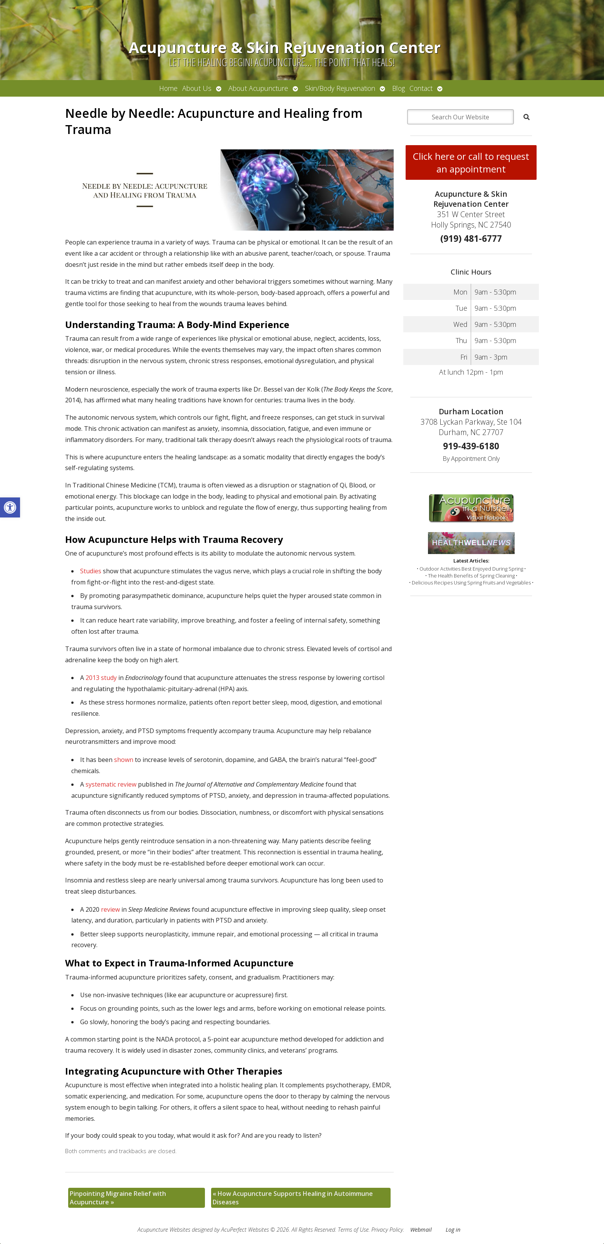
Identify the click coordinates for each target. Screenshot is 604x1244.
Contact (421, 88)
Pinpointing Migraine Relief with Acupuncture (118, 1197)
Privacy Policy (387, 1229)
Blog (398, 88)
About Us (196, 88)
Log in (453, 1229)
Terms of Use (353, 1229)
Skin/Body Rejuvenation (340, 88)
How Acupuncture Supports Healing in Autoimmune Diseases (293, 1197)
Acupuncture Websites (164, 1229)
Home (168, 88)
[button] (10, 507)
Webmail (421, 1229)
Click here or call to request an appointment (471, 162)
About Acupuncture (258, 88)
